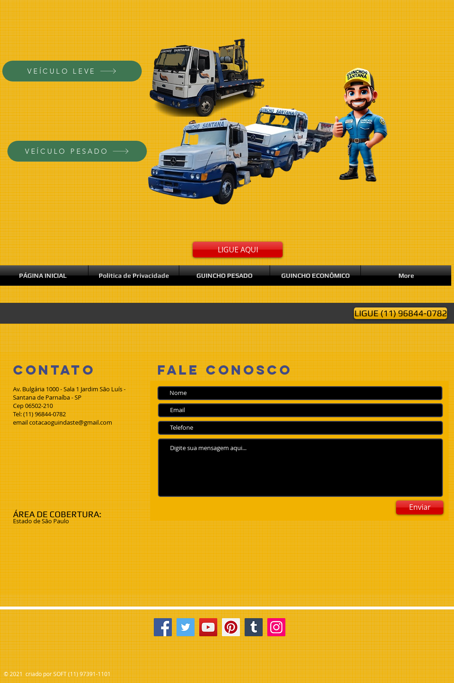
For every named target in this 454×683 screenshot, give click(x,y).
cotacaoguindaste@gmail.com (70, 422)
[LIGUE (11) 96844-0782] (400, 313)
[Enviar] (419, 507)
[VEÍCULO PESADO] (77, 151)
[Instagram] (276, 627)
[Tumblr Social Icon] (254, 627)
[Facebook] (163, 627)
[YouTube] (208, 627)
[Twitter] (186, 627)
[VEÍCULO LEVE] (72, 71)
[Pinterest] (231, 627)
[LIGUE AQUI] (238, 249)
